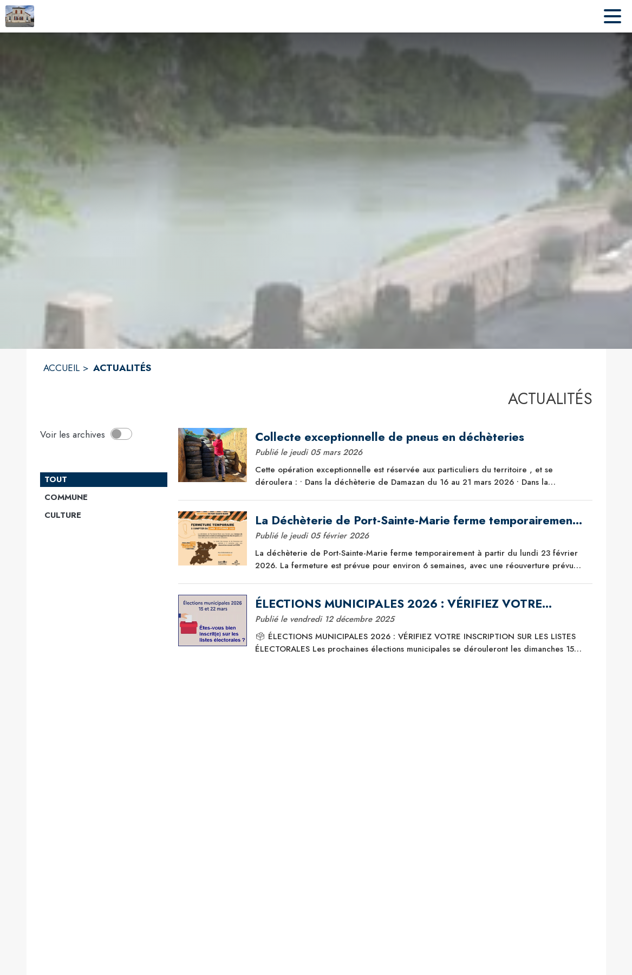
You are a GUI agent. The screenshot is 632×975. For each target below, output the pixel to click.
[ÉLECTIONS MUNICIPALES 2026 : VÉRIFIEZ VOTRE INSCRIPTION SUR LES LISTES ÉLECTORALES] (419, 604)
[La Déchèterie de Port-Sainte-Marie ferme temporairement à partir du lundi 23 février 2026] (419, 520)
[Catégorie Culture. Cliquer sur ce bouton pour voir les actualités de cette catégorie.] (103, 515)
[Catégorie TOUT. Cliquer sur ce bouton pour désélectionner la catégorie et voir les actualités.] (103, 479)
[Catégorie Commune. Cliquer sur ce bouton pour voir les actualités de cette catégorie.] (103, 497)
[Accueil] (19, 16)
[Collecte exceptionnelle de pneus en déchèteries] (419, 437)
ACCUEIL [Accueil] (61, 367)
